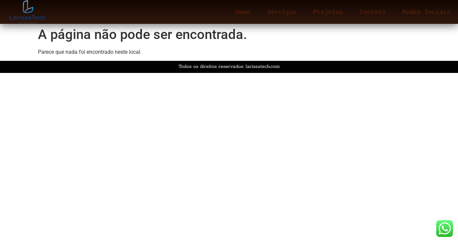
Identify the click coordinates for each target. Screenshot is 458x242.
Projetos (328, 11)
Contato (373, 11)
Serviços (282, 11)
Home (243, 11)
